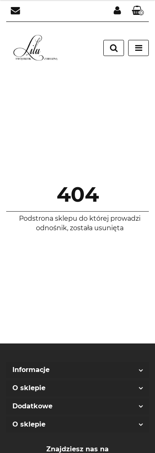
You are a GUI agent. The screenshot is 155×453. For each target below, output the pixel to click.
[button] (138, 11)
